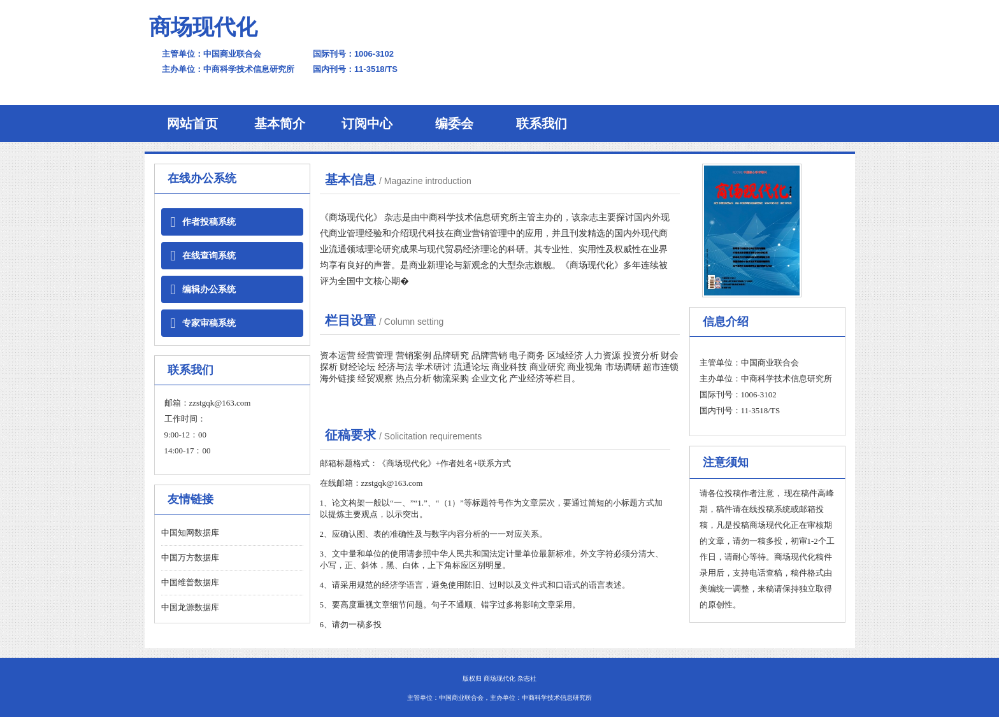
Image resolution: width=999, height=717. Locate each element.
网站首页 (192, 124)
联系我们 (541, 124)
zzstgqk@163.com (220, 403)
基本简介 (279, 124)
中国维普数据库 (190, 582)
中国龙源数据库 (190, 607)
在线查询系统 (203, 255)
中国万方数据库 (190, 557)
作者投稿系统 (203, 222)
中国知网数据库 (190, 532)
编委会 (454, 124)
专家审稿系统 (203, 323)
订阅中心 (366, 124)
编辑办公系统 (203, 289)
